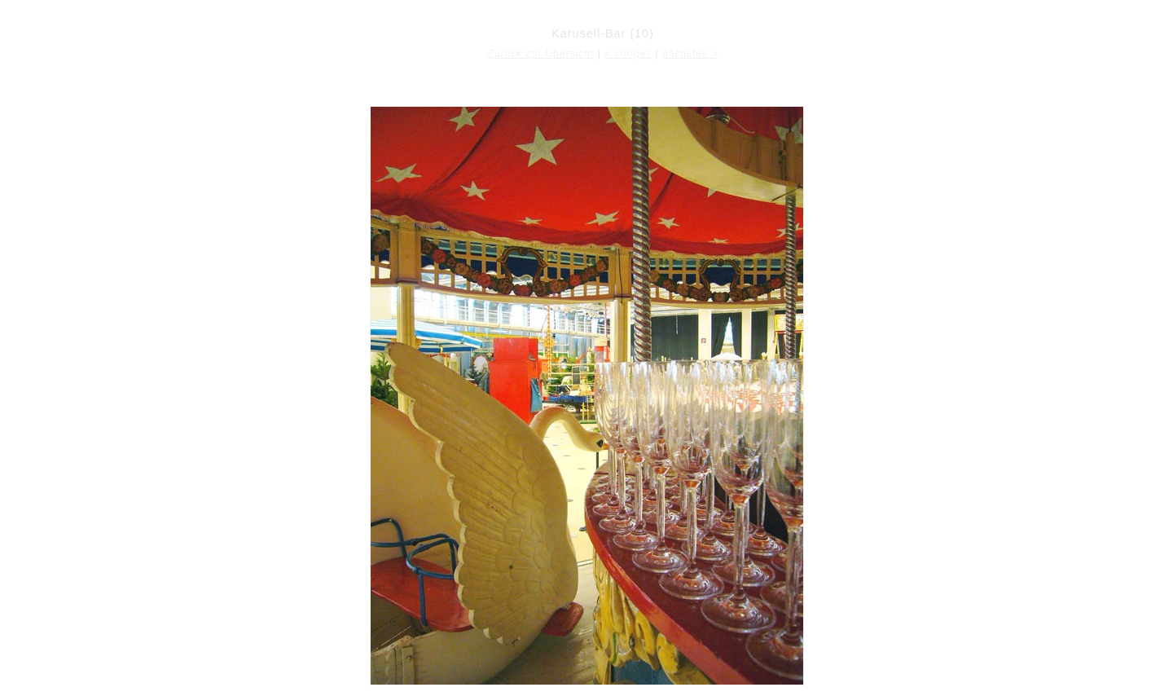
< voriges (628, 53)
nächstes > (690, 53)
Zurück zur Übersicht (541, 53)
